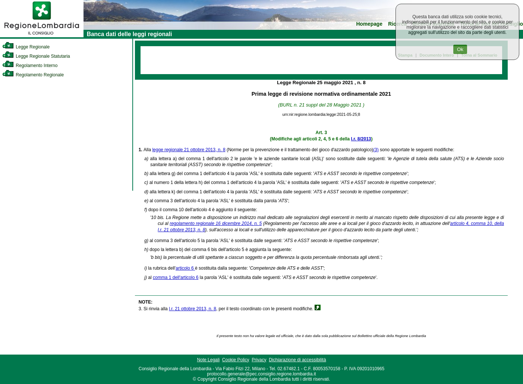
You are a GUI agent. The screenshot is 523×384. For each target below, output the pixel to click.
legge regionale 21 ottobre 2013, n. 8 (188, 149)
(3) (376, 149)
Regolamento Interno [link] (29, 65)
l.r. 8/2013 (361, 139)
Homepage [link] (369, 24)
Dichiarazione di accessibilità (297, 359)
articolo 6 (185, 268)
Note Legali (208, 359)
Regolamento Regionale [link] (33, 74)
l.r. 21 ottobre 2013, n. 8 (192, 308)
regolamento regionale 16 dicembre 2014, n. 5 (216, 223)
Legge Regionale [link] (26, 47)
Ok (460, 49)
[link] (42, 35)
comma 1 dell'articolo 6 (175, 277)
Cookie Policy (235, 359)
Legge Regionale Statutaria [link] (36, 56)
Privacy (259, 359)
